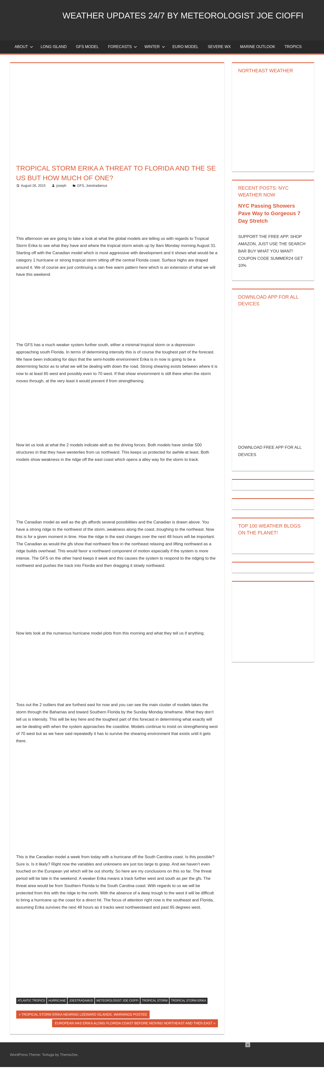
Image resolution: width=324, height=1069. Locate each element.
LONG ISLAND (54, 49)
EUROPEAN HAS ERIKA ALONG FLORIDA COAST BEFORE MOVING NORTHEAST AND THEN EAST (134, 1025)
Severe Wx (219, 49)
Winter (154, 49)
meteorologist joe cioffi (117, 1002)
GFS (80, 187)
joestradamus (81, 1002)
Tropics (293, 49)
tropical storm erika (188, 1002)
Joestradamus (96, 187)
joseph (61, 187)
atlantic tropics (31, 1002)
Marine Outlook (257, 49)
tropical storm (155, 1002)
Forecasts (122, 49)
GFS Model (87, 49)
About (24, 49)
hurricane (57, 1002)
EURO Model (185, 49)
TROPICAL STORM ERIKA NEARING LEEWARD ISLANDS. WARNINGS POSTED (84, 1017)
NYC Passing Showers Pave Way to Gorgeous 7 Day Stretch (269, 215)
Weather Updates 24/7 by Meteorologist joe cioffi (186, 15)
